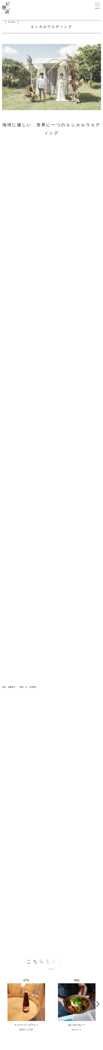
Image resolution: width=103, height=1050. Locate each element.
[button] (98, 1004)
